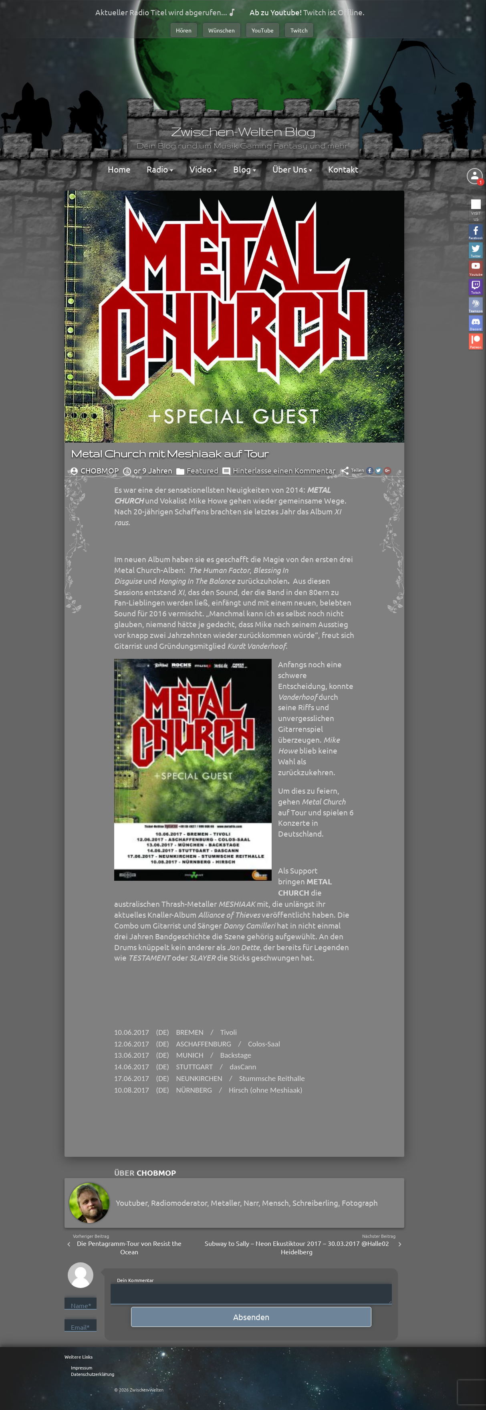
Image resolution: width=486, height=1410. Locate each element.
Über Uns (290, 169)
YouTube (263, 30)
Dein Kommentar (135, 1280)
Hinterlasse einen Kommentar (284, 470)
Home (119, 169)
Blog (243, 169)
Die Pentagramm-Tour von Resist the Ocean (129, 1247)
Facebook (476, 237)
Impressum (81, 1367)
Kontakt (343, 169)
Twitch (299, 30)
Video (202, 169)
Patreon (476, 346)
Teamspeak (476, 310)
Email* (80, 1327)
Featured (202, 470)
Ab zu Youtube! (276, 12)
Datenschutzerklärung (92, 1374)
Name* (81, 1305)
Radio (158, 169)
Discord (476, 328)
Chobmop (156, 1173)
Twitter (476, 255)
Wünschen (221, 30)
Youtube (476, 273)
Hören (184, 30)
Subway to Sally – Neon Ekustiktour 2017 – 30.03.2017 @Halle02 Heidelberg (297, 1247)
